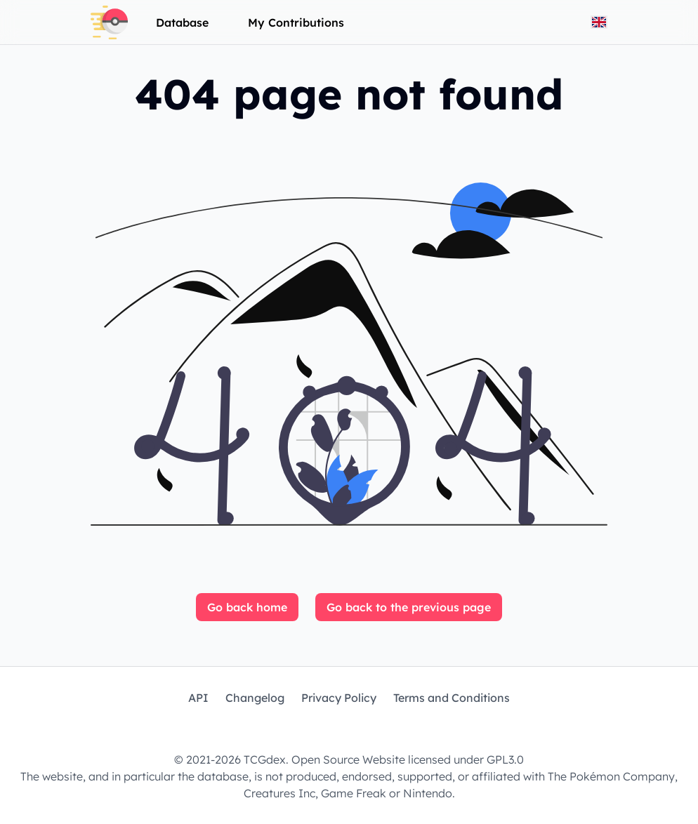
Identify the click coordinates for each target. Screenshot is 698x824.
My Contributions (296, 22)
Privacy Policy (338, 698)
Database (182, 22)
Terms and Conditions (451, 698)
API (198, 698)
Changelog (254, 698)
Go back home (247, 607)
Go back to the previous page (409, 607)
